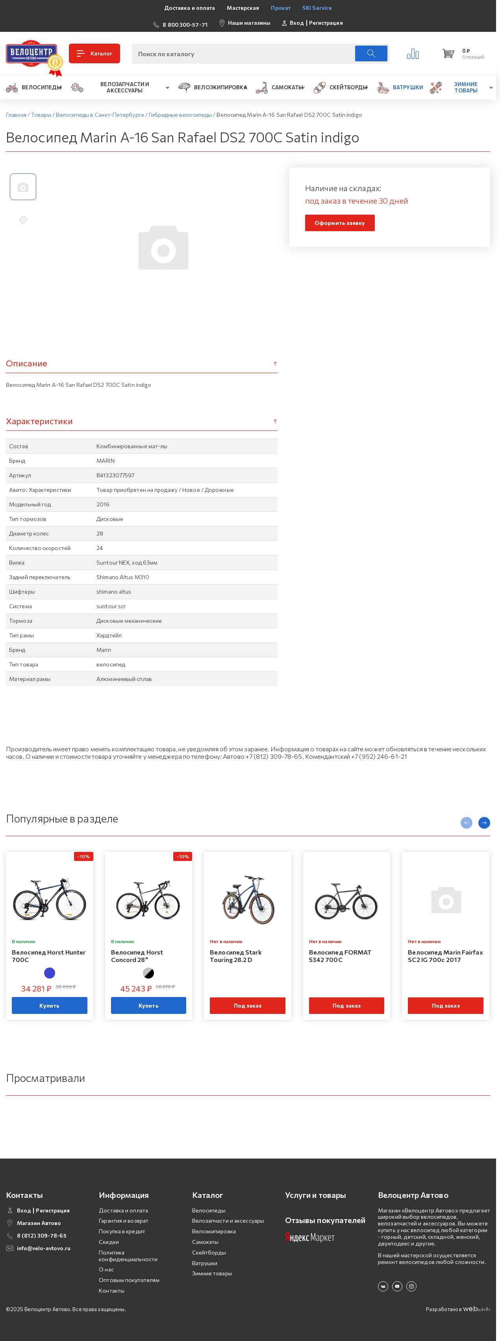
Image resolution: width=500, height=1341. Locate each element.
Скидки (109, 1238)
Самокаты (205, 1238)
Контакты (111, 1287)
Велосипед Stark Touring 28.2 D (236, 952)
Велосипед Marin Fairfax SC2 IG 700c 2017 (445, 952)
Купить (49, 1002)
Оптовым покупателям (129, 1277)
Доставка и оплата (189, 7)
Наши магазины (249, 21)
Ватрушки (205, 1259)
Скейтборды (209, 1249)
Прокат (281, 7)
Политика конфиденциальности (128, 1252)
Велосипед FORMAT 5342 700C (340, 952)
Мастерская (243, 7)
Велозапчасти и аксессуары (228, 1217)
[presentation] (466, 820)
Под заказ (248, 1002)
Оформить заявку (340, 220)
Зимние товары (212, 1270)
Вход (297, 21)
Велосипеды (209, 1207)
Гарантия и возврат (123, 1217)
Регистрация (326, 21)
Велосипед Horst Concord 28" (137, 952)
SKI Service (317, 7)
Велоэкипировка (214, 1228)
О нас (106, 1266)
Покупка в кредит (122, 1228)
